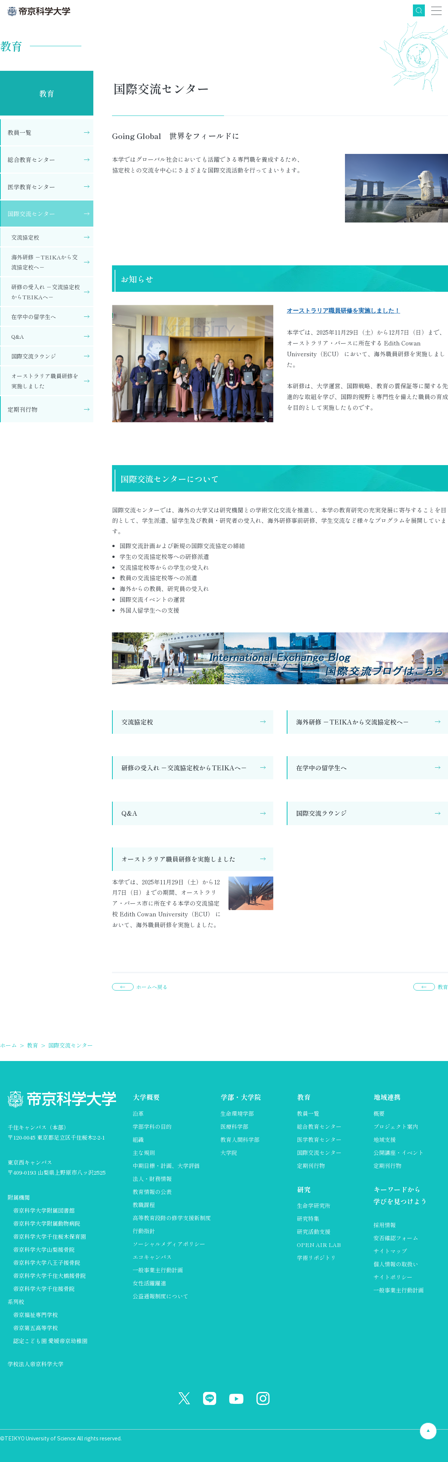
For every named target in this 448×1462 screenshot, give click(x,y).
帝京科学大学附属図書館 (44, 1210)
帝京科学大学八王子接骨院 (46, 1262)
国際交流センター (31, 213)
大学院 (228, 1152)
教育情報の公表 (152, 1192)
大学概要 (146, 1097)
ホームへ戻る (152, 987)
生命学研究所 (313, 1205)
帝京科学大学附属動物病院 (46, 1223)
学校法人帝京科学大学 (35, 1364)
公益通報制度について (161, 1296)
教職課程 (144, 1205)
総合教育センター (31, 159)
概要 (379, 1113)
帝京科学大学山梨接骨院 (44, 1249)
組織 (138, 1139)
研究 (303, 1189)
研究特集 (308, 1218)
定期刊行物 (22, 409)
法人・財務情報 (152, 1178)
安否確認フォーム (395, 1238)
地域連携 (386, 1097)
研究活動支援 (313, 1231)
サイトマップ (390, 1251)
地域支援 (384, 1139)
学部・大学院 (240, 1097)
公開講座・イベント (398, 1152)
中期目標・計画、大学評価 (166, 1165)
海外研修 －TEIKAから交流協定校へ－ (352, 721)
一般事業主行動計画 (158, 1270)
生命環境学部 (237, 1113)
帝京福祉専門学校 (35, 1315)
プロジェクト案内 (395, 1126)
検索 (419, 10)
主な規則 (144, 1152)
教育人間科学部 (239, 1139)
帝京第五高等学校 (35, 1328)
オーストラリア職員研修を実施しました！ (343, 310)
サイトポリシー (393, 1277)
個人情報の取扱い (395, 1264)
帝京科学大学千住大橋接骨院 (49, 1275)
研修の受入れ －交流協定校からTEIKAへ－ (184, 767)
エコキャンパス (152, 1257)
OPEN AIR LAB (319, 1244)
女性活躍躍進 (149, 1283)
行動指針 (144, 1231)
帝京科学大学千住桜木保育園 (49, 1236)
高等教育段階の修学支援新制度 (172, 1218)
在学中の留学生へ (321, 767)
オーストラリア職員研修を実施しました (178, 858)
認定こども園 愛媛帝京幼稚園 (50, 1341)
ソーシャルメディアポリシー (169, 1244)
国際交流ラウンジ (321, 813)
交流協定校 (137, 721)
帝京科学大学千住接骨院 (44, 1288)
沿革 (138, 1113)
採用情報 (384, 1225)
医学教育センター (31, 186)
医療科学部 (234, 1126)
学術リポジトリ (316, 1258)
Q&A (129, 813)
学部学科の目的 (152, 1126)
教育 (46, 93)
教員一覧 (19, 132)
